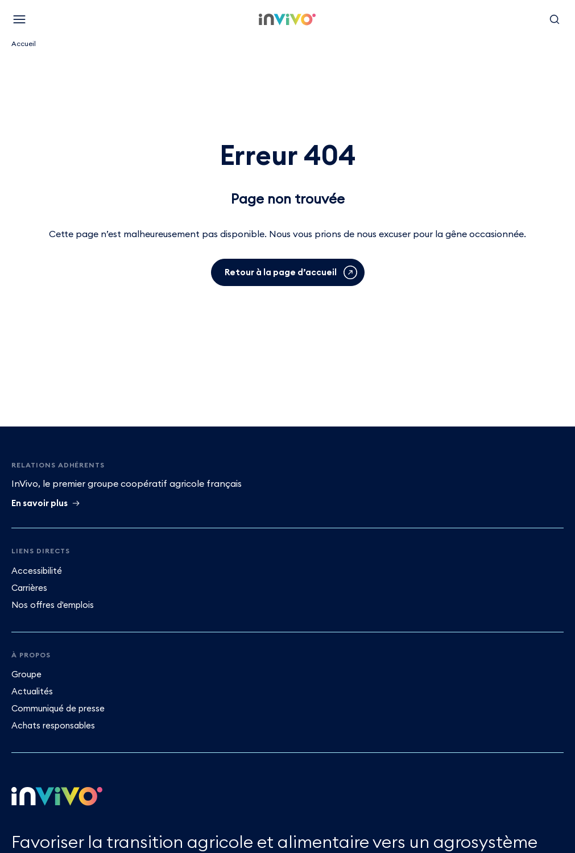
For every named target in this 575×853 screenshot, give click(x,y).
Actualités (32, 691)
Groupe (26, 674)
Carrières (29, 587)
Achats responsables (53, 725)
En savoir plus (39, 503)
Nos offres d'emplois (52, 604)
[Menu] (19, 19)
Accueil (23, 43)
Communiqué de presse (58, 708)
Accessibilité (36, 570)
